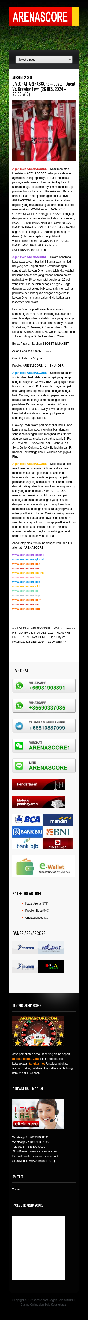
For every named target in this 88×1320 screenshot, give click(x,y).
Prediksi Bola (33, 910)
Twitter (16, 1189)
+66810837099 (35, 1146)
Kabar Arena (33, 903)
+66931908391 (39, 1137)
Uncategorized (34, 917)
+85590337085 (39, 1142)
